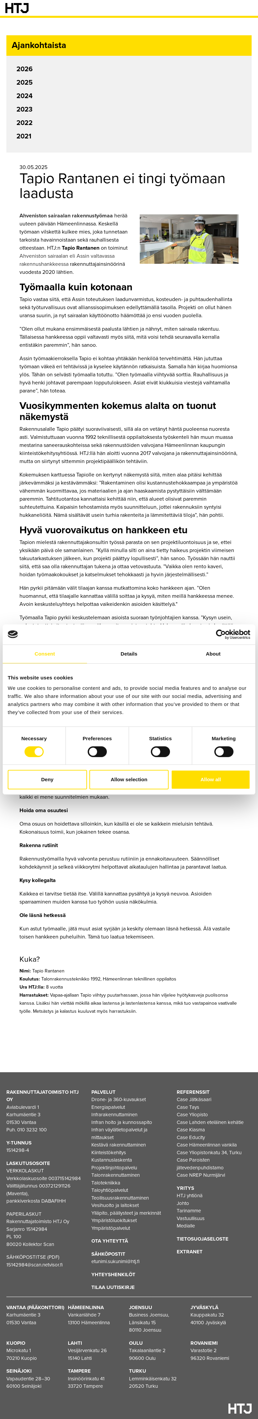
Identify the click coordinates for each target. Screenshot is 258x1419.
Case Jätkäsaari (194, 1099)
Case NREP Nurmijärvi (201, 1175)
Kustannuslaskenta (111, 1160)
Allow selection (129, 779)
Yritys (185, 1188)
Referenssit (193, 1092)
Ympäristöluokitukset (114, 1220)
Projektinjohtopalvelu (114, 1168)
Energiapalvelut (108, 1107)
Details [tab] (129, 654)
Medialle (186, 1226)
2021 (23, 136)
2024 (24, 96)
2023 (24, 110)
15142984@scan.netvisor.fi (34, 1265)
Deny (47, 779)
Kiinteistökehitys (108, 1153)
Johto (183, 1203)
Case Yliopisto (192, 1115)
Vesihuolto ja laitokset (115, 1205)
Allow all (211, 779)
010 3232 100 (32, 1130)
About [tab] (213, 654)
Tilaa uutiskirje (113, 1287)
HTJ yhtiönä (190, 1196)
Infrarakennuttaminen (114, 1115)
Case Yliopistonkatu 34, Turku (209, 1153)
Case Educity (191, 1137)
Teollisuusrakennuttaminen (120, 1198)
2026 (24, 69)
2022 (24, 123)
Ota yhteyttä (109, 1241)
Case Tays (188, 1107)
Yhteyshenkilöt (113, 1274)
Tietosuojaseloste (202, 1239)
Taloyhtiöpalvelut (109, 1190)
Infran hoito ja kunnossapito (121, 1122)
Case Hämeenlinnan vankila (207, 1145)
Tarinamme (189, 1211)
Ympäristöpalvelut (110, 1228)
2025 (24, 83)
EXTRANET (190, 1252)
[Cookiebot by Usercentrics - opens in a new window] (220, 634)
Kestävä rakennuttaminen (118, 1145)
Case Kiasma (191, 1130)
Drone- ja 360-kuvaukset (118, 1099)
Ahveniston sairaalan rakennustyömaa (66, 215)
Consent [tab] (45, 654)
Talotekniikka (105, 1183)
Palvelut (103, 1092)
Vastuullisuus (191, 1218)
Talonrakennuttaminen (115, 1175)
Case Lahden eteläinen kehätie (210, 1122)
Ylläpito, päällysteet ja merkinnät (126, 1213)
